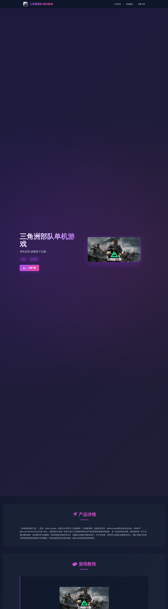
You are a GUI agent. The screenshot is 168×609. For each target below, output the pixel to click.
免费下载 (141, 4)
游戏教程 (129, 4)
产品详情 (117, 4)
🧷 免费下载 (29, 268)
